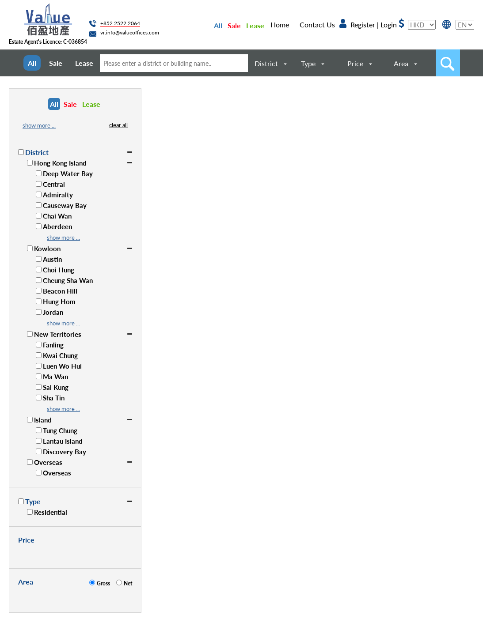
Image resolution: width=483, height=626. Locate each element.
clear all (118, 124)
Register (362, 24)
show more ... (39, 125)
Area (401, 63)
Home (279, 24)
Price (355, 63)
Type (308, 63)
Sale (234, 25)
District (266, 63)
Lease (255, 25)
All (218, 25)
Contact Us (317, 24)
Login (388, 24)
